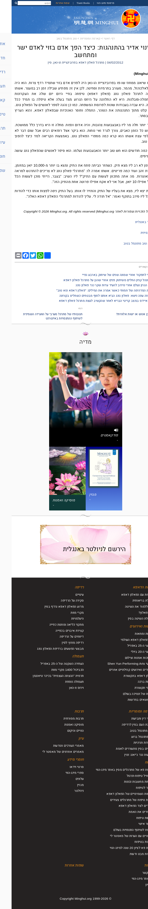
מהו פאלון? (134, 612)
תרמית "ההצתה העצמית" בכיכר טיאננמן (46, 675)
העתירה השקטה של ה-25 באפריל (50, 663)
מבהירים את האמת (129, 811)
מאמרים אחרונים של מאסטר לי (51, 751)
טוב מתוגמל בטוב (55, 38)
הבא (69, 308)
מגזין (69, 785)
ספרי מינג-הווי (63, 772)
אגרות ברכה (134, 681)
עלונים (68, 778)
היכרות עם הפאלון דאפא (126, 594)
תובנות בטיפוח (132, 841)
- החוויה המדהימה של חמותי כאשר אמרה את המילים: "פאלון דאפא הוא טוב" (95, 290)
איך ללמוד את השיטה (127, 606)
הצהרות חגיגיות (132, 742)
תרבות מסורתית (62, 718)
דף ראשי (97, 38)
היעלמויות (66, 618)
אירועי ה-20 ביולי (130, 651)
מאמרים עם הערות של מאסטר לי (120, 836)
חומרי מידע (64, 759)
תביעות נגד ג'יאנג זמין (127, 754)
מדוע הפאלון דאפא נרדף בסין (52, 606)
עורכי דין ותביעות (131, 718)
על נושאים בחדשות (129, 699)
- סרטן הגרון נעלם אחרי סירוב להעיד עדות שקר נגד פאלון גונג (104, 285)
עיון (69, 738)
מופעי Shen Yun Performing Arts (119, 663)
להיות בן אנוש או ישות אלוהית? (125, 314)
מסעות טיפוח (133, 818)
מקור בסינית (137, 232)
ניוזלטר (67, 790)
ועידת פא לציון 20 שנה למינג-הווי (120, 847)
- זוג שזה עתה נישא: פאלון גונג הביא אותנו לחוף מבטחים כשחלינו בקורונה (96, 295)
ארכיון (138, 884)
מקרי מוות (65, 612)
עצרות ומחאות (132, 633)
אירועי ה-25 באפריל (129, 645)
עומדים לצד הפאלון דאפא (124, 805)
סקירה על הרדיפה (60, 600)
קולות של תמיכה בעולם (126, 693)
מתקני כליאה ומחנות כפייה (55, 624)
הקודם (142, 308)
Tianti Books (71, 3)
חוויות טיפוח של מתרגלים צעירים (120, 800)
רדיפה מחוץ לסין (61, 642)
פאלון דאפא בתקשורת (127, 675)
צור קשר (136, 872)
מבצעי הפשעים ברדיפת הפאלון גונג (48, 648)
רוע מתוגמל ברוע (131, 736)
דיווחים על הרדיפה (60, 636)
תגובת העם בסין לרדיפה (126, 724)
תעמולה (66, 656)
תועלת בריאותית (131, 600)
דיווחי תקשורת (132, 687)
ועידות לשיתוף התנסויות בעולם (122, 829)
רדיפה (67, 587)
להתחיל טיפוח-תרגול (128, 775)
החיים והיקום (64, 730)
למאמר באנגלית (134, 222)
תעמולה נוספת (63, 681)
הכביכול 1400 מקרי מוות (56, 669)
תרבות (67, 711)
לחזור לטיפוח (133, 787)
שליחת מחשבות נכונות (127, 781)
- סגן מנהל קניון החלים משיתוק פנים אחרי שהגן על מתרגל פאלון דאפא (98, 280)
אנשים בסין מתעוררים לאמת (123, 748)
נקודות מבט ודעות (130, 854)
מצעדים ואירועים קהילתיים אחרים (119, 669)
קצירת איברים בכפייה (58, 630)
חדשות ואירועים (130, 626)
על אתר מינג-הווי (131, 878)
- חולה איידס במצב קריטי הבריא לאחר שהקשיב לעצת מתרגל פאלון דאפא (96, 300)
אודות (137, 865)
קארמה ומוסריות (79, 38)
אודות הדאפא (131, 587)
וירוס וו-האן (64, 687)
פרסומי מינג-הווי (94, 3)
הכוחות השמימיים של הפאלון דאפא (118, 793)
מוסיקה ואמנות (62, 724)
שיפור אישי (134, 823)
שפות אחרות (51, 3)
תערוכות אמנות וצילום (127, 657)
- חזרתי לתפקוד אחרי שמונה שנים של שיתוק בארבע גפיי (108, 274)
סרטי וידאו (65, 767)
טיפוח (137, 762)
